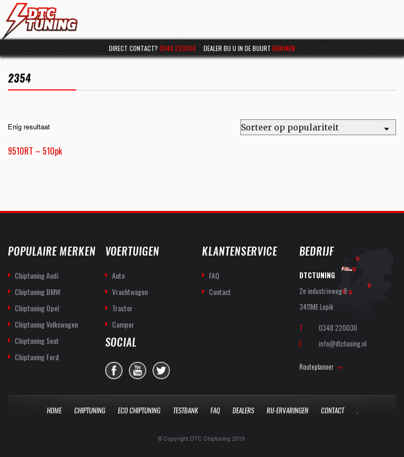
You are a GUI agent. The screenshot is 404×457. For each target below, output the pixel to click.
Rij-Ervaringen (287, 410)
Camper (123, 324)
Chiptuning (89, 410)
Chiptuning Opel (37, 307)
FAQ (214, 275)
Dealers (243, 410)
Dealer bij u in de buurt (249, 48)
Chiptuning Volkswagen (46, 324)
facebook (114, 370)
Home (54, 410)
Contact (220, 291)
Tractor (122, 307)
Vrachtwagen (130, 291)
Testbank (185, 410)
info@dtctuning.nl (343, 343)
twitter (161, 370)
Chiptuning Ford (37, 356)
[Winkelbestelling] (318, 127)
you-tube (137, 370)
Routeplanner (316, 366)
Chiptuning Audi (36, 275)
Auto (118, 275)
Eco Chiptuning (139, 410)
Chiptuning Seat (37, 340)
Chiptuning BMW (37, 291)
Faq (215, 410)
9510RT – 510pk (35, 151)
